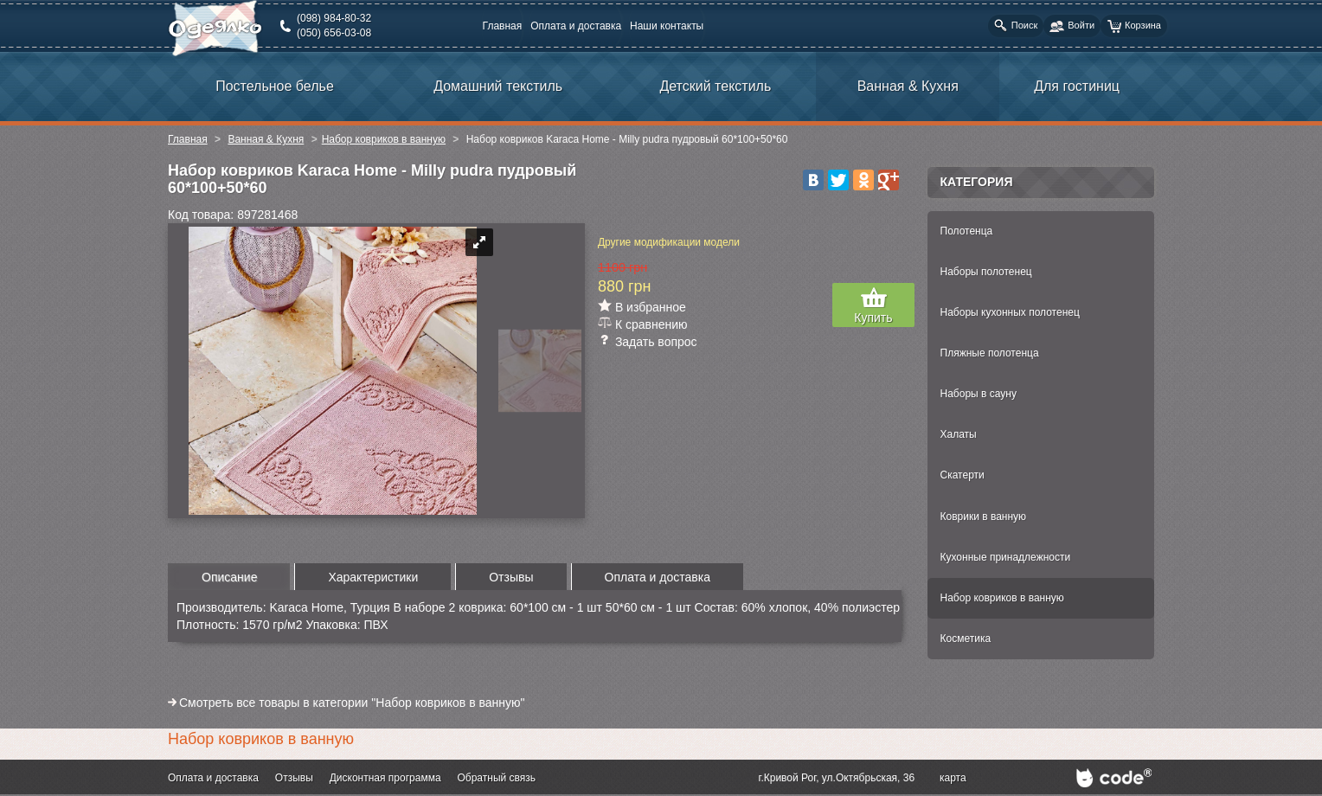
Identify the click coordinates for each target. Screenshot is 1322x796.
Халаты (958, 434)
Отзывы (294, 778)
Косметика (966, 638)
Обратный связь (496, 778)
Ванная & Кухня (266, 139)
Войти (1071, 26)
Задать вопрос (656, 342)
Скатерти (962, 475)
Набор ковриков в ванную (384, 139)
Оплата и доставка (575, 26)
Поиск (1015, 25)
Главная (503, 26)
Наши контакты (666, 26)
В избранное (650, 307)
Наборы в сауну (978, 394)
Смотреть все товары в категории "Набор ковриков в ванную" (352, 702)
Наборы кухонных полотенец (1010, 312)
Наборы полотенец (986, 272)
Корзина (1134, 26)
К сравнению (651, 324)
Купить (873, 317)
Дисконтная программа (385, 778)
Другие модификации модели (669, 242)
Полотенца (966, 231)
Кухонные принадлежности (1005, 557)
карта (953, 778)
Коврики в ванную (983, 516)
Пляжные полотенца (989, 353)
